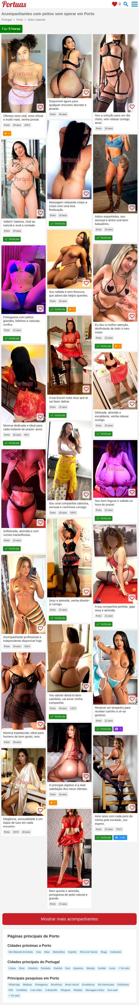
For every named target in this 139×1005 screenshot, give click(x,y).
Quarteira (78, 968)
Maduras (27, 984)
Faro (67, 968)
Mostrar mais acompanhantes (69, 919)
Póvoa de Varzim (88, 951)
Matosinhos (59, 951)
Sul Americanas (106, 984)
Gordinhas (21, 989)
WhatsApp (14, 984)
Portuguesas (41, 984)
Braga (104, 951)
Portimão (45, 968)
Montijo (90, 968)
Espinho (72, 951)
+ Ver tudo (124, 968)
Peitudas (78, 989)
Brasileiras (56, 984)
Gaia (38, 951)
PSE (11, 989)
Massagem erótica (95, 989)
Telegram (65, 989)
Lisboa (12, 968)
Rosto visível (72, 984)
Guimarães (115, 951)
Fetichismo (123, 984)
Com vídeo (36, 989)
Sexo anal (112, 989)
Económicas (88, 984)
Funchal (58, 968)
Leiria (112, 968)
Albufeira (33, 968)
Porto (21, 968)
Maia (47, 951)
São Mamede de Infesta (21, 951)
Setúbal (102, 968)
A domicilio (51, 989)
